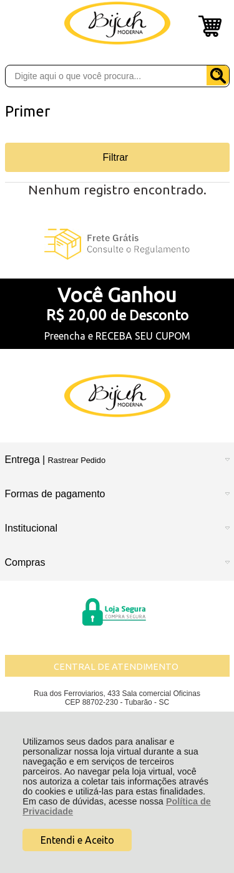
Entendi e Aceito (77, 840)
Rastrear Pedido (76, 460)
